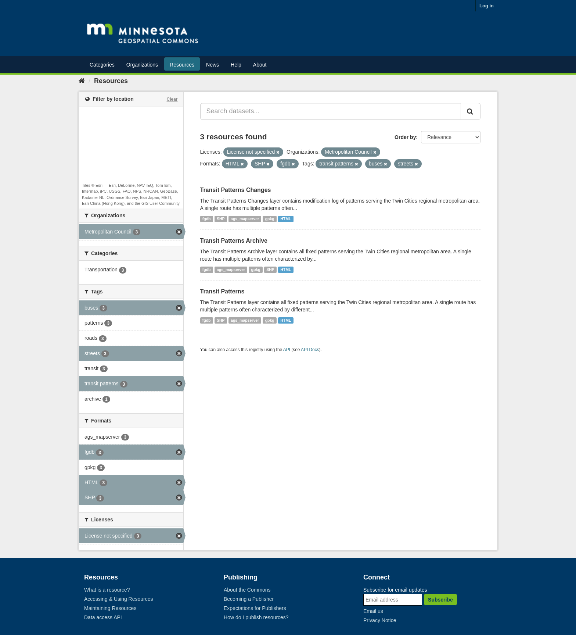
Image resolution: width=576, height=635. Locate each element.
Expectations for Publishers (255, 608)
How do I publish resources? (256, 617)
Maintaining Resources (110, 608)
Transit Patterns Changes (235, 190)
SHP (221, 219)
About (260, 65)
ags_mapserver (245, 219)
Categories (102, 65)
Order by (405, 137)
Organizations (142, 65)
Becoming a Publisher (249, 599)
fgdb (206, 219)
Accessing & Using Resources (118, 599)
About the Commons (247, 590)
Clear (171, 99)
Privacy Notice (379, 620)
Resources (182, 65)
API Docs (310, 349)
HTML (285, 219)
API (286, 349)
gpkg (269, 219)
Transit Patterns (222, 291)
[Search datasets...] (330, 111)
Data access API (103, 617)
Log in (486, 5)
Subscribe (440, 600)
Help (236, 65)
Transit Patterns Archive (233, 241)
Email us (373, 611)
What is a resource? (107, 590)
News (212, 65)
